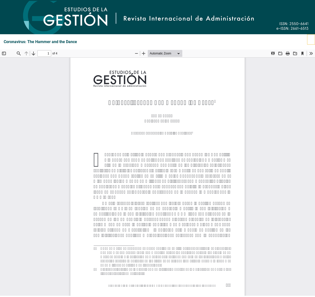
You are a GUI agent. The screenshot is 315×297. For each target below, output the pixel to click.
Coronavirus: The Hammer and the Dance (40, 42)
